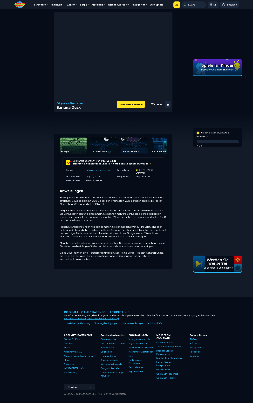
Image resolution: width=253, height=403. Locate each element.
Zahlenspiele (107, 347)
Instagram (195, 347)
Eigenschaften (136, 371)
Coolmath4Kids (164, 342)
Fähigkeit (56, 4)
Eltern (67, 347)
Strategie (40, 4)
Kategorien (138, 4)
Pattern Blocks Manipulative (163, 364)
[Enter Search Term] (194, 4)
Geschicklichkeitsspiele (112, 343)
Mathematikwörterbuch (141, 351)
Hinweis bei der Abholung (77, 323)
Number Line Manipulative (169, 358)
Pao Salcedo (108, 160)
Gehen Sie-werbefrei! (131, 104)
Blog (66, 360)
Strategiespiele (108, 339)
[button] (176, 4)
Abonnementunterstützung (78, 356)
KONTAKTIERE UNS (74, 368)
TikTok (193, 339)
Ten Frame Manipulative (168, 346)
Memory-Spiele (108, 356)
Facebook (195, 351)
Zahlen (71, 4)
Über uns (68, 343)
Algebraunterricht (138, 343)
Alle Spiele (156, 4)
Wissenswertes (117, 4)
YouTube (194, 356)
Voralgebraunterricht (140, 339)
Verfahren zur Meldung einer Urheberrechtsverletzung (91, 318)
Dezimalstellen (136, 367)
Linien (131, 356)
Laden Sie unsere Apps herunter (112, 374)
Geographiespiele (110, 368)
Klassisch (97, 4)
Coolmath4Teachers (167, 373)
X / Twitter (195, 343)
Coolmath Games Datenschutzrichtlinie (96, 312)
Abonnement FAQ (73, 351)
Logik (83, 4)
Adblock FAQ (155, 323)
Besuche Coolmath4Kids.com (217, 69)
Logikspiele (106, 351)
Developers (69, 364)
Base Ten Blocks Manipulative (164, 352)
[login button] (229, 4)
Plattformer (76, 103)
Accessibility (70, 372)
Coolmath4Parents (166, 378)
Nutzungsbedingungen (106, 323)
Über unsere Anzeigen (133, 323)
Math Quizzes (163, 369)
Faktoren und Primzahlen (135, 362)
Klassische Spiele (109, 360)
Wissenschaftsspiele (111, 364)
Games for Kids (72, 339)
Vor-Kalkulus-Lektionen (141, 347)
